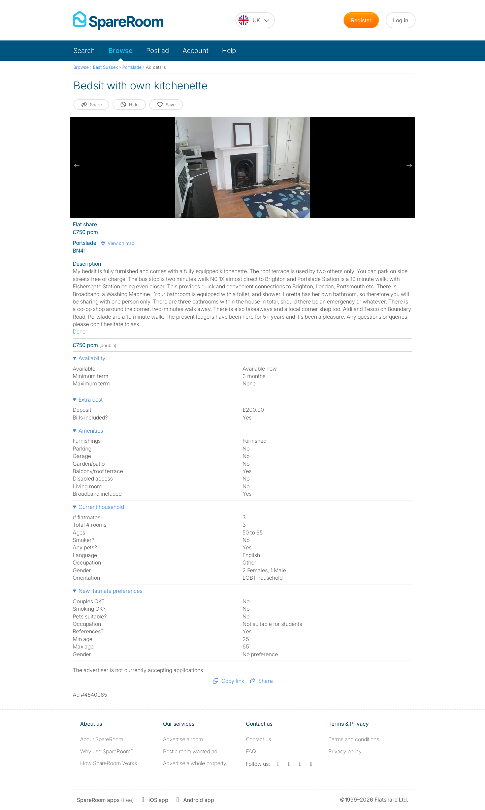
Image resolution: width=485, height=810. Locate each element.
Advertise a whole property (194, 763)
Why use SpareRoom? (106, 751)
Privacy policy (345, 751)
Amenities (90, 430)
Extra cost (90, 399)
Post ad (157, 51)
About (101, 739)
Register (361, 20)
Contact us (258, 739)
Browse (120, 51)
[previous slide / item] (77, 165)
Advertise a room (183, 739)
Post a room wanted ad (190, 751)
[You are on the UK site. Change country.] (255, 20)
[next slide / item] (408, 165)
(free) (105, 800)
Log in (400, 20)
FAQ (251, 751)
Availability (91, 358)
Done (79, 331)
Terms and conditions (353, 739)
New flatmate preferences (110, 590)
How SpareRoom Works (108, 763)
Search (84, 51)
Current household (101, 506)
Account (195, 51)
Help (229, 51)
